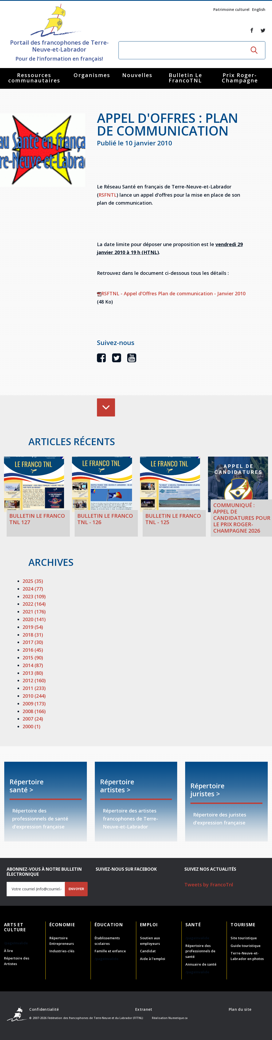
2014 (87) (33, 665)
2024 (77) (33, 589)
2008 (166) (34, 711)
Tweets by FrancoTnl (208, 884)
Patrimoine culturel (231, 9)
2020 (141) (34, 619)
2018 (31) (33, 634)
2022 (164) (34, 604)
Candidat (148, 951)
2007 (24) (33, 718)
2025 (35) (33, 581)
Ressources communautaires (34, 77)
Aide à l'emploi (152, 958)
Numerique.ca (178, 1018)
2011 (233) (34, 688)
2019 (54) (33, 627)
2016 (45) (33, 650)
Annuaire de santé (200, 964)
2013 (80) (33, 673)
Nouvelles (137, 75)
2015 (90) (33, 657)
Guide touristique (246, 945)
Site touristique (244, 938)
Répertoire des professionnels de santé (200, 951)
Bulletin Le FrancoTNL (185, 77)
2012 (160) (34, 680)
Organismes (92, 75)
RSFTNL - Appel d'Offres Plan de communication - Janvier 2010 (171, 293)
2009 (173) (34, 703)
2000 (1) (31, 726)
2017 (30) (33, 642)
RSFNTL (108, 195)
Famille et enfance (110, 951)
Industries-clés (61, 951)
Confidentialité (44, 1009)
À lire (8, 950)
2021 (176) (34, 611)
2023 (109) (34, 596)
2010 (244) (34, 696)
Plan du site (240, 1009)
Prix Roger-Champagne (240, 77)
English (258, 9)
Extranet (143, 1009)
